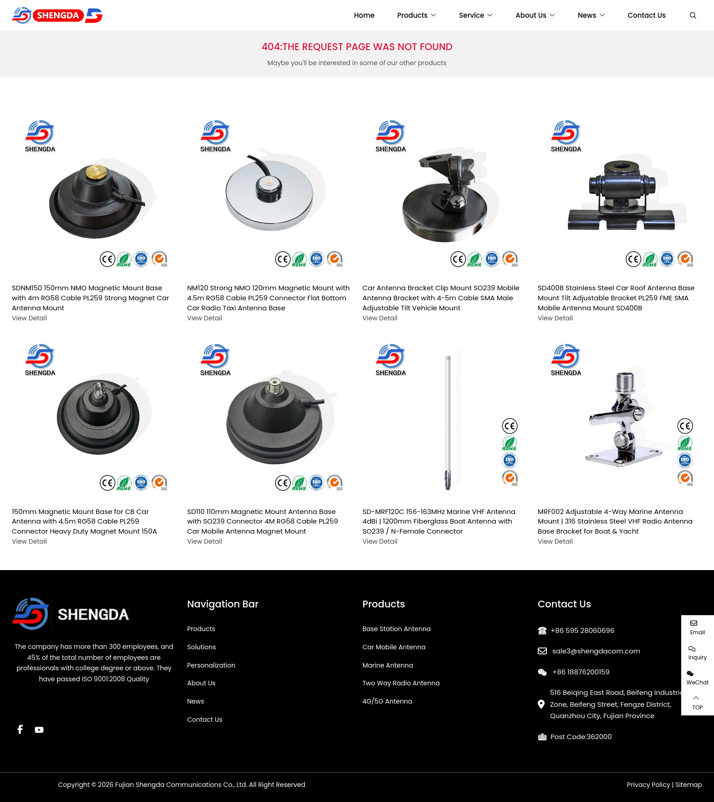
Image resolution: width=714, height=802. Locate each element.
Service (471, 15)
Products (413, 15)
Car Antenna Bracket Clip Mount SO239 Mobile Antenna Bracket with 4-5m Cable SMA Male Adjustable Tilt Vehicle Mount (441, 298)
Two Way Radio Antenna (401, 683)
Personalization (211, 665)
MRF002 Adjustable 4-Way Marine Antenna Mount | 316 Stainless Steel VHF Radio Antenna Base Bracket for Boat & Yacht (615, 521)
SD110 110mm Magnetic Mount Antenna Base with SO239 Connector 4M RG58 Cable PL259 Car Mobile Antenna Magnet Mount (262, 521)
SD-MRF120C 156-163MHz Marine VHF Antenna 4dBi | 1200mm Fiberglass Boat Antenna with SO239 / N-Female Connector (438, 521)
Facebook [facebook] (20, 729)
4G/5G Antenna (387, 701)
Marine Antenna (387, 665)
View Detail (29, 318)
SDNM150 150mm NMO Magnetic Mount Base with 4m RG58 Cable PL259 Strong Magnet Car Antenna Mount (90, 298)
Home (364, 15)
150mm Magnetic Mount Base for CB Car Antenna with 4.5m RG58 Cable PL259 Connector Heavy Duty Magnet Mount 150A (84, 521)
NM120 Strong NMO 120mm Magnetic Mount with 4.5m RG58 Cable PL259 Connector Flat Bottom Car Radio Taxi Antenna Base (268, 298)
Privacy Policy (648, 784)
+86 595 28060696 (583, 630)
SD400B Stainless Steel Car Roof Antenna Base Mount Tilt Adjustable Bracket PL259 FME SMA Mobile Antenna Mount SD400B (616, 298)
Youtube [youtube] (39, 729)
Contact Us (647, 15)
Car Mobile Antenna (394, 647)
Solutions (201, 647)
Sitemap (688, 784)
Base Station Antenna (396, 628)
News (587, 15)
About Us (530, 15)
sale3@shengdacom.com (596, 651)
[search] (692, 15)
